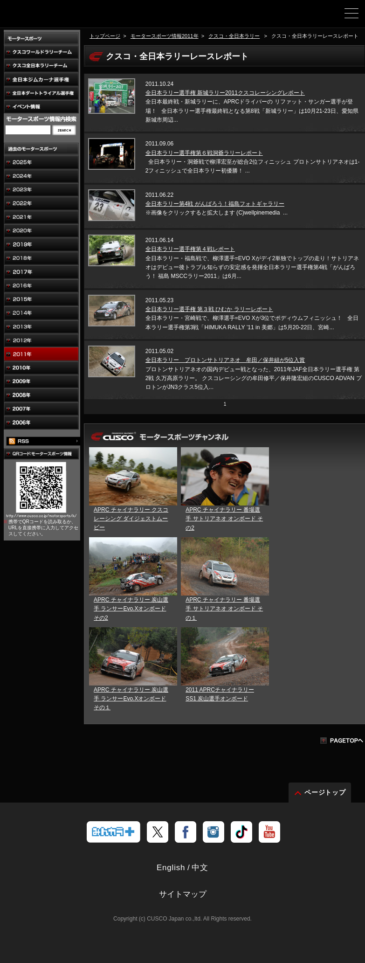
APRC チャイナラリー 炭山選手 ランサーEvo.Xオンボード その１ (131, 698)
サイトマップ (183, 894)
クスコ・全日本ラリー (234, 36)
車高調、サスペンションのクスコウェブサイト (55, 17)
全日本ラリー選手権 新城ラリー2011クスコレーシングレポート (225, 93)
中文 (200, 867)
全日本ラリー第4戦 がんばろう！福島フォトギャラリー (214, 204)
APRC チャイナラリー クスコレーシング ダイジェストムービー (131, 518)
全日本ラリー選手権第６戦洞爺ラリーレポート (204, 153)
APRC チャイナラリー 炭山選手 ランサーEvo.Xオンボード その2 (131, 608)
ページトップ (325, 792)
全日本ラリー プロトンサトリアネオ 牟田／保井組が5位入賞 (225, 360)
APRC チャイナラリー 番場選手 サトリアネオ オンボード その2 (224, 518)
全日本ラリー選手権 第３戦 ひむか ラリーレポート (209, 309)
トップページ (105, 36)
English (171, 867)
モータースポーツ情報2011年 (165, 36)
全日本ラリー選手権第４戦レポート (190, 249)
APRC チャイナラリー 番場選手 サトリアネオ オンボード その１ (224, 608)
